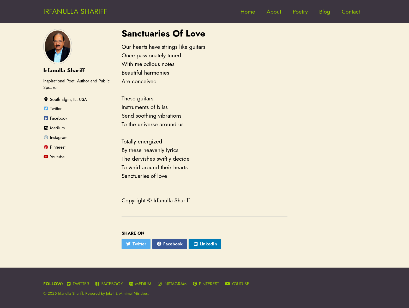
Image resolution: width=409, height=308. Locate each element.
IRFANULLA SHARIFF (75, 11)
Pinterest (205, 284)
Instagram (172, 284)
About (274, 11)
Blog (324, 11)
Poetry (300, 11)
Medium (140, 284)
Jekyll (110, 293)
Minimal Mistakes (133, 293)
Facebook (109, 284)
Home (247, 11)
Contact (351, 11)
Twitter (77, 284)
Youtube (237, 284)
